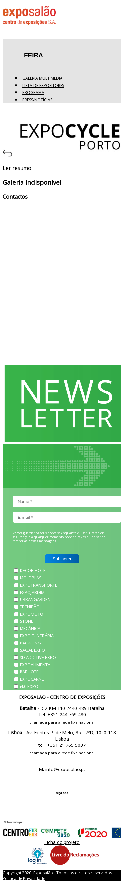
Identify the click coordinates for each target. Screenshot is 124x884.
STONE (26, 621)
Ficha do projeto (62, 842)
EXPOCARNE (32, 679)
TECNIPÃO (30, 607)
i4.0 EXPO (29, 686)
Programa (33, 92)
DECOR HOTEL (34, 570)
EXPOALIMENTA (35, 665)
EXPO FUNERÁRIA (37, 636)
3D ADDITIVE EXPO (38, 657)
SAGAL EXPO (32, 650)
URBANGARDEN (35, 599)
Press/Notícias (37, 100)
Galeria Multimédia (42, 78)
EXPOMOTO (31, 614)
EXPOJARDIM (32, 592)
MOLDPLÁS (31, 578)
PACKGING (30, 643)
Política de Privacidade (24, 878)
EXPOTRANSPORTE (38, 585)
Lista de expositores (43, 85)
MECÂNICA (30, 628)
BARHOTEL (30, 672)
